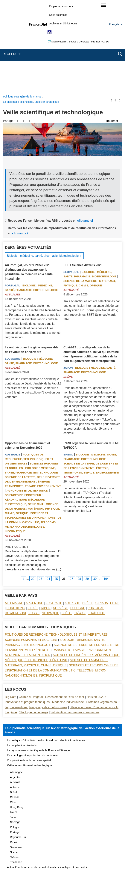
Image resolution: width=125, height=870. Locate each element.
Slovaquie (71, 182)
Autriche (72, 513)
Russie (34, 523)
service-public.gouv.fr (24, 860)
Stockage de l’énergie (33, 623)
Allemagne (14, 513)
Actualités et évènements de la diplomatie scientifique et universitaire (48, 777)
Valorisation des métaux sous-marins (75, 623)
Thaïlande (96, 523)
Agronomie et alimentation (27, 401)
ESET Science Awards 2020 (82, 175)
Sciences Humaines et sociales (31, 550)
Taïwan (80, 523)
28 (79, 489)
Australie (12, 365)
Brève (68, 287)
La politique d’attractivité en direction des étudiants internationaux (46, 650)
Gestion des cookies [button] (105, 848)
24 (48, 489)
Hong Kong (16, 518)
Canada (101, 513)
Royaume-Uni (15, 523)
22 (32, 489)
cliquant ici (85, 131)
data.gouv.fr (104, 860)
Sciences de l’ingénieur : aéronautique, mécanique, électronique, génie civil (25, 410)
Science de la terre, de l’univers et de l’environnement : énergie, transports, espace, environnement (33, 392)
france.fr (87, 860)
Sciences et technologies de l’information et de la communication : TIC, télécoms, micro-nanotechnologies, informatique (33, 432)
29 (87, 489)
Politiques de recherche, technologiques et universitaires (29, 370)
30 (95, 489)
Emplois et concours (61, 6)
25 (56, 489)
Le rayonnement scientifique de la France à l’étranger (39, 660)
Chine (114, 513)
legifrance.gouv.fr (51, 860)
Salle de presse (58, 14)
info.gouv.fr (72, 860)
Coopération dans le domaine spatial (29, 670)
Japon (68, 278)
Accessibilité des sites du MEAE (71, 848)
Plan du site (44, 843)
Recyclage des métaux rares (48, 617)
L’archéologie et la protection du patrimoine (32, 665)
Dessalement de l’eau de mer (64, 607)
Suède (67, 523)
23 (40, 489)
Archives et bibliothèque (63, 23)
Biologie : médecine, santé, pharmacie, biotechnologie (43, 166)
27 (71, 489)
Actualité (12, 205)
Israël (33, 518)
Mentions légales (95, 843)
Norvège (60, 518)
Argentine (34, 513)
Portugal (12, 196)
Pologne (77, 518)
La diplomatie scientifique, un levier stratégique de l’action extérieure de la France (62, 641)
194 (106, 489)
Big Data (10, 607)
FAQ (77, 843)
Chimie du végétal (31, 607)
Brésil (68, 365)
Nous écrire (63, 843)
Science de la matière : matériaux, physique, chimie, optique (32, 419)
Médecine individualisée (68, 612)
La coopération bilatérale (22, 655)
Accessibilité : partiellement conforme (28, 848)
